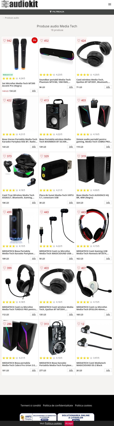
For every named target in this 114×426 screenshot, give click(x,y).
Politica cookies (83, 405)
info (34, 90)
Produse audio (12, 17)
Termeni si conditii (31, 405)
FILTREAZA (57, 12)
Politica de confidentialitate (58, 405)
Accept (69, 423)
